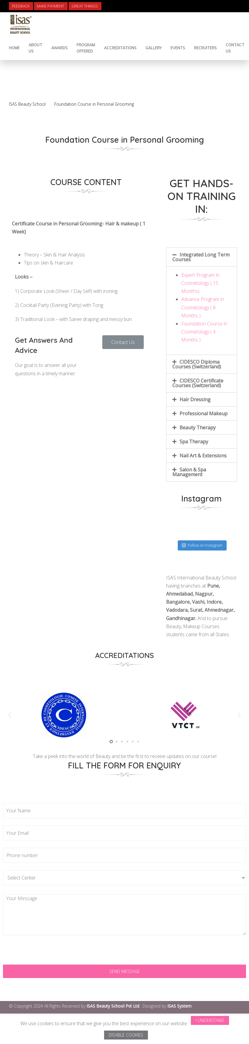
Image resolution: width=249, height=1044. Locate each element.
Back (221, 90)
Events (178, 47)
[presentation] (48, 953)
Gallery (154, 47)
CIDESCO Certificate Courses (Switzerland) (197, 383)
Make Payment (50, 6)
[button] (123, 342)
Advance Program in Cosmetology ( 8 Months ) (202, 307)
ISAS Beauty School (27, 104)
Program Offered (86, 47)
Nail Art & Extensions (203, 455)
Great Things (85, 6)
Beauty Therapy (198, 427)
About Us (35, 47)
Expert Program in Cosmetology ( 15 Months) (200, 283)
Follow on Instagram (202, 545)
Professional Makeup (204, 413)
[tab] (201, 257)
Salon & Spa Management (189, 472)
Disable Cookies (126, 1035)
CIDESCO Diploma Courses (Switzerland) (196, 364)
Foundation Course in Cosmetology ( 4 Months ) (204, 331)
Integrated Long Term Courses (201, 257)
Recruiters (205, 47)
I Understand (210, 1020)
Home (14, 47)
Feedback (21, 6)
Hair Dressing (195, 399)
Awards (59, 47)
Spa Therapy (194, 441)
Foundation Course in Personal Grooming (94, 104)
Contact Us (235, 47)
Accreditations (120, 47)
